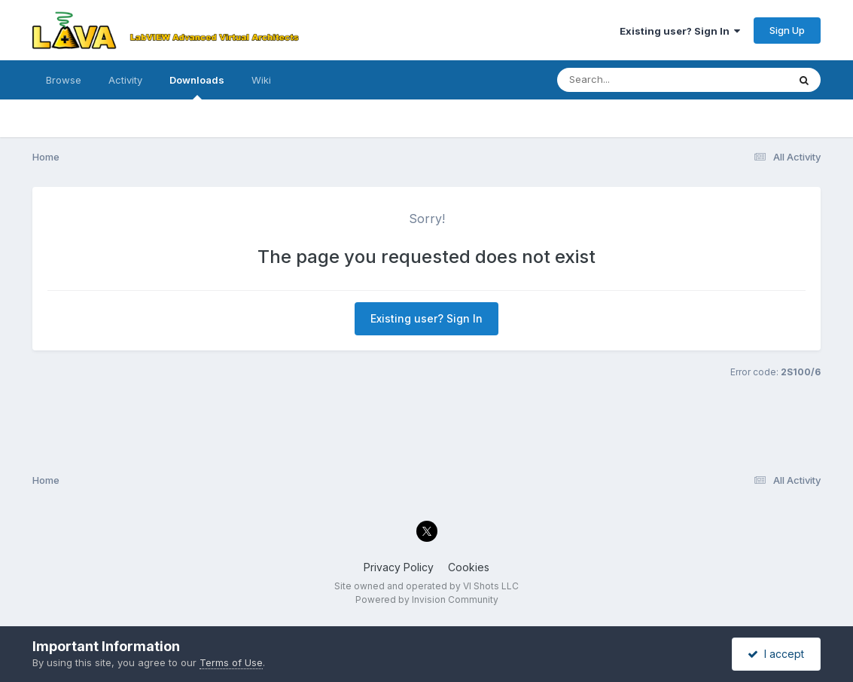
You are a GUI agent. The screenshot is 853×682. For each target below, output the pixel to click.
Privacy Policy (399, 567)
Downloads (196, 86)
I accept (776, 653)
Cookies (468, 567)
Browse (63, 80)
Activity (125, 80)
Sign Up (787, 30)
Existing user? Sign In (680, 31)
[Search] (631, 80)
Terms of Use (231, 662)
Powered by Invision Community (426, 599)
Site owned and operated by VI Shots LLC (426, 586)
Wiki (261, 80)
